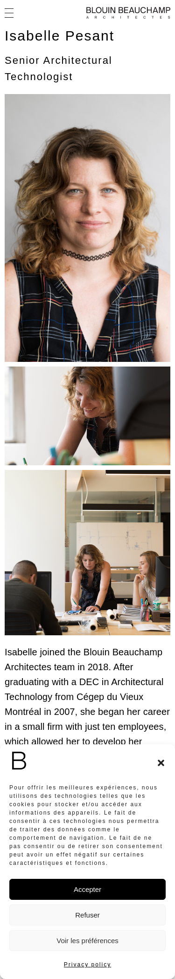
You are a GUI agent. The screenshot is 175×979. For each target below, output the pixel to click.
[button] (161, 763)
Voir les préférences (87, 941)
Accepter (87, 889)
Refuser (87, 915)
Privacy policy (87, 964)
